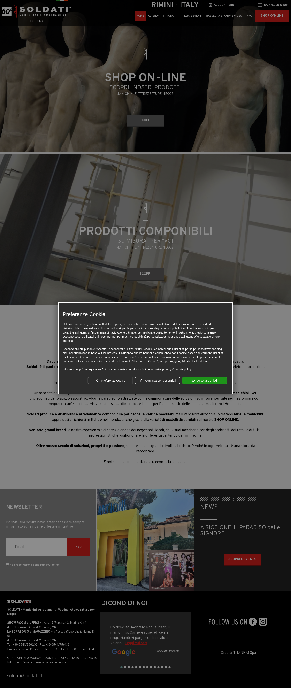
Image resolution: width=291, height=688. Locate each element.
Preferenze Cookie (110, 381)
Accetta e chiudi (204, 381)
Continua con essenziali (157, 381)
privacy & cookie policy (176, 369)
